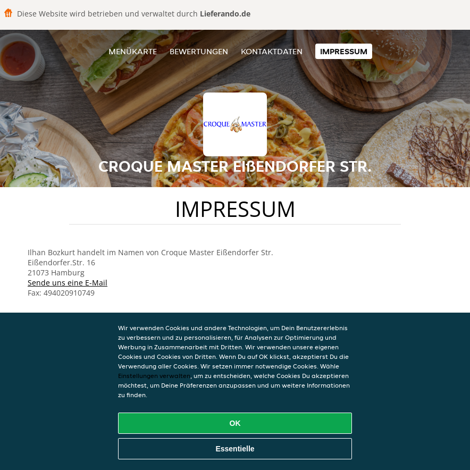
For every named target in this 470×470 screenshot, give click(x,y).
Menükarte (132, 51)
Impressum (343, 51)
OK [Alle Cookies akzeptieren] (235, 423)
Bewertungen (199, 51)
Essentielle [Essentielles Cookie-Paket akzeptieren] (234, 448)
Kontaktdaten (272, 51)
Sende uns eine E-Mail (67, 283)
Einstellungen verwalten (154, 376)
